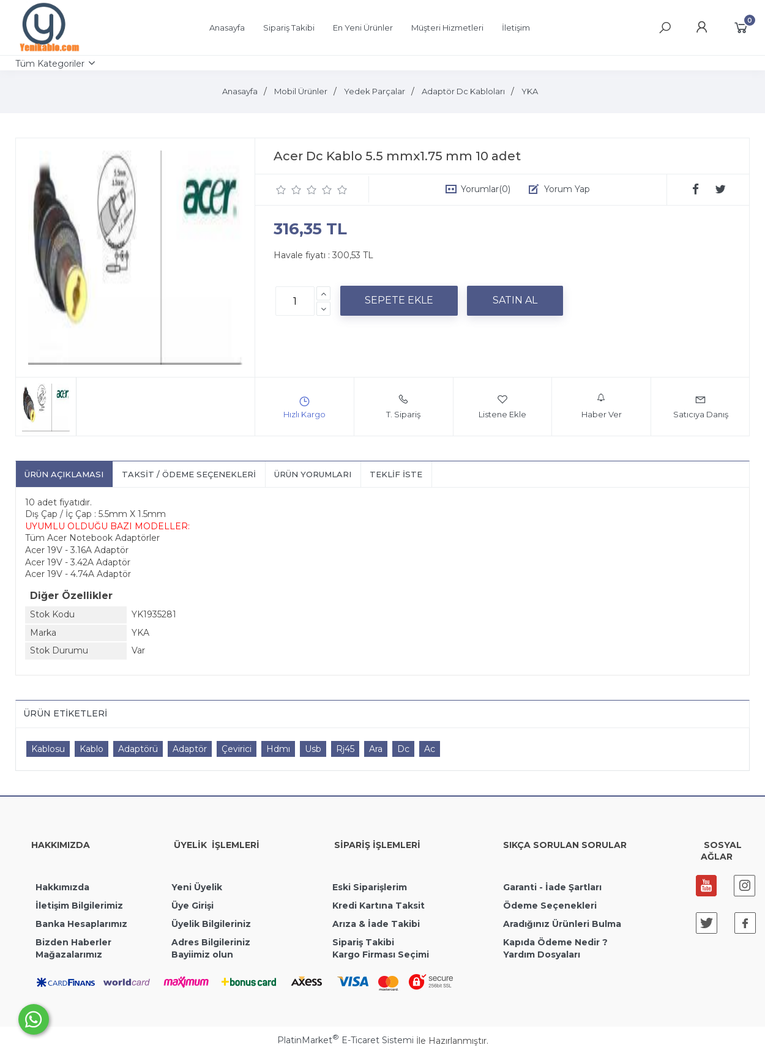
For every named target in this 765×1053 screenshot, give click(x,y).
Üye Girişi (192, 905)
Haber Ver (601, 406)
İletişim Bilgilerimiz (78, 905)
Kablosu (48, 748)
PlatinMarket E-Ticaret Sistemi (345, 1040)
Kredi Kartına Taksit (378, 905)
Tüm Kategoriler (49, 63)
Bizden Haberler (73, 942)
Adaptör (190, 748)
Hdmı (278, 748)
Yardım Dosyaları (541, 954)
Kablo (91, 748)
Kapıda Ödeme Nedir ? (555, 942)
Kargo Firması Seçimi (380, 954)
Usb (313, 748)
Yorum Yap (567, 189)
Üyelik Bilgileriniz (211, 923)
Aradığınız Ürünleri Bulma (562, 923)
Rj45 (345, 748)
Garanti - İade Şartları (552, 887)
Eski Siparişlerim (369, 887)
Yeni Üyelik (196, 887)
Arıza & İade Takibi (376, 923)
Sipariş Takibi (363, 942)
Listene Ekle (502, 406)
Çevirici (237, 748)
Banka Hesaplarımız (81, 923)
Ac (429, 748)
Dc (403, 748)
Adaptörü (138, 748)
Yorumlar (485, 189)
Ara (375, 748)
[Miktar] (295, 301)
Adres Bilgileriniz (210, 942)
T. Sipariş (403, 406)
